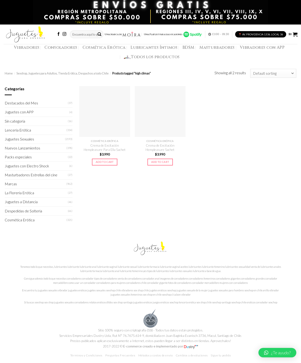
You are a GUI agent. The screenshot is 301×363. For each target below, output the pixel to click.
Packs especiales (18, 157)
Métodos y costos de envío (155, 355)
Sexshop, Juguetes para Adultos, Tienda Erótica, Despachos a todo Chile (62, 73)
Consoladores (60, 47)
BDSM (188, 47)
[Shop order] (273, 73)
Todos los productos (152, 57)
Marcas (11, 184)
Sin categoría (15, 121)
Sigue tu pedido (221, 355)
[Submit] (99, 34)
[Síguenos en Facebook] (58, 34)
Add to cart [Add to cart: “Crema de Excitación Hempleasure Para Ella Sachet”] (105, 161)
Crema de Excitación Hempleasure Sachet (160, 147)
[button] (277, 352)
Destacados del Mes (21, 103)
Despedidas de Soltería (23, 211)
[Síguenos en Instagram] (64, 34)
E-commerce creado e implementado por (160, 346)
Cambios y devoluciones (192, 355)
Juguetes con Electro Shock (27, 166)
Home (9, 73)
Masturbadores (217, 47)
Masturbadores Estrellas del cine (31, 175)
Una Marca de (123, 34)
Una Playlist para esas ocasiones (173, 34)
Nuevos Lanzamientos (22, 148)
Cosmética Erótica (104, 47)
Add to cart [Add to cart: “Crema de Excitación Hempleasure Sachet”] (160, 161)
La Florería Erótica (19, 193)
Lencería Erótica (18, 130)
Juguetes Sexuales (19, 139)
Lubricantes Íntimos (154, 47)
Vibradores (26, 47)
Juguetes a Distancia (21, 202)
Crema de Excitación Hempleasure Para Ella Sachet (105, 147)
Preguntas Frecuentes (120, 355)
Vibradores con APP (262, 47)
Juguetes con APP (19, 112)
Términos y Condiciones (86, 355)
